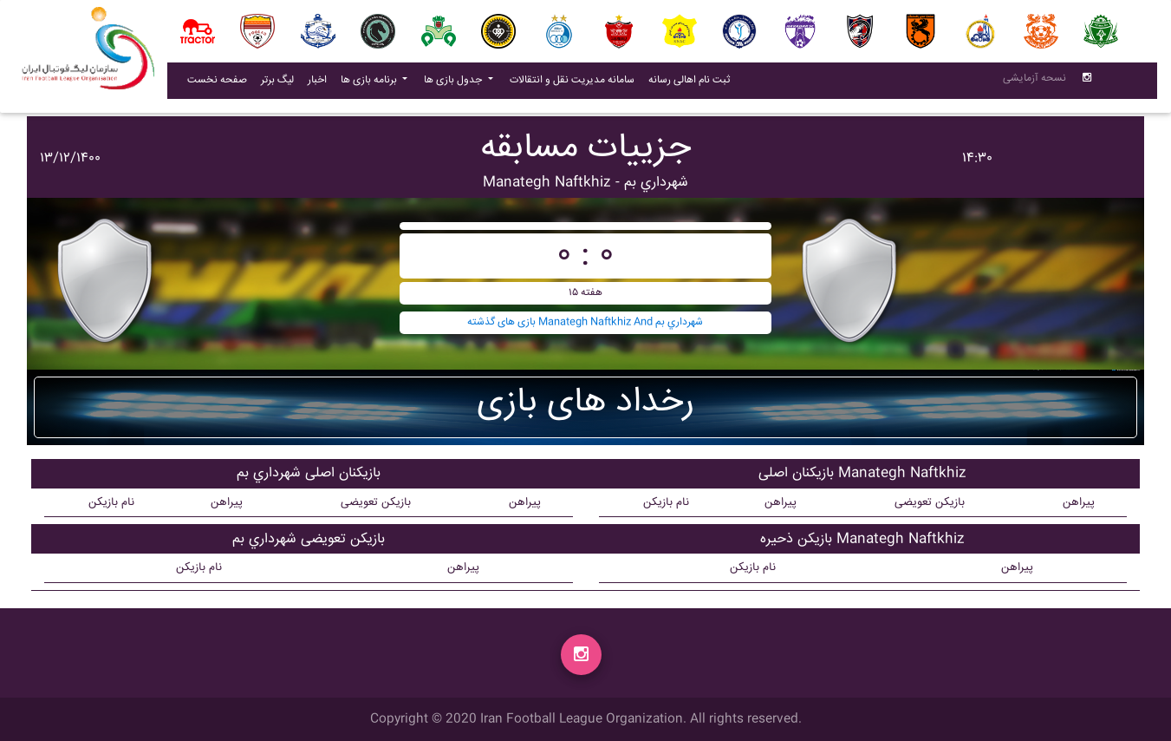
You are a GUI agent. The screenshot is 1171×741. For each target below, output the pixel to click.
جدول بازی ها (454, 83)
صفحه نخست (217, 83)
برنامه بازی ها (370, 83)
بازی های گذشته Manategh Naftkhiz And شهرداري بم (585, 322)
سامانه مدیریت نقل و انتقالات (575, 83)
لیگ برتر (277, 83)
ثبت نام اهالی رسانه (692, 83)
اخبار (321, 83)
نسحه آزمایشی (1034, 82)
